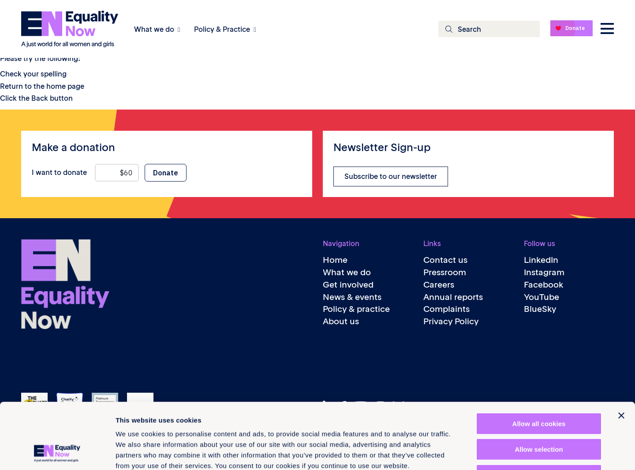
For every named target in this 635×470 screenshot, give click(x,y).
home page (65, 86)
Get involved (348, 285)
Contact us (445, 260)
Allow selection (539, 388)
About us (341, 321)
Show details (462, 452)
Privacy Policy (450, 321)
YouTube (541, 297)
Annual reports (453, 297)
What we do (154, 29)
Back (39, 98)
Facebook (544, 285)
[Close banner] (621, 354)
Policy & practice (356, 309)
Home (335, 260)
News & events (352, 297)
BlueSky (540, 309)
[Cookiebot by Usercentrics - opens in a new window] (57, 452)
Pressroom (444, 272)
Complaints (446, 309)
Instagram (544, 272)
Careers (438, 285)
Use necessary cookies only (539, 413)
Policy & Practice (222, 29)
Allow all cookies (539, 362)
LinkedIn (541, 260)
